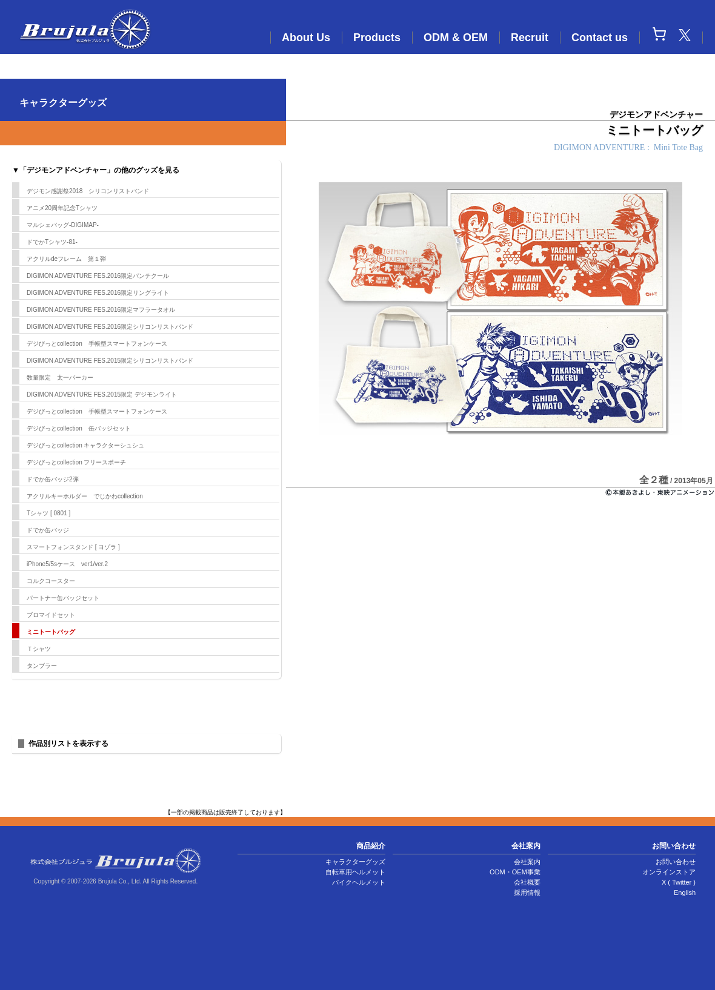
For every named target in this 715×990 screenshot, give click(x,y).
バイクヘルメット (358, 882)
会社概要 (527, 882)
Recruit (529, 37)
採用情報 (527, 892)
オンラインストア (669, 872)
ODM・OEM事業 (515, 872)
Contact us (599, 37)
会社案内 (527, 861)
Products (377, 37)
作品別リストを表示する (68, 743)
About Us (306, 37)
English (685, 892)
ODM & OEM (456, 37)
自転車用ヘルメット (355, 872)
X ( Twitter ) (679, 882)
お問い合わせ (676, 861)
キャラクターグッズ (355, 861)
